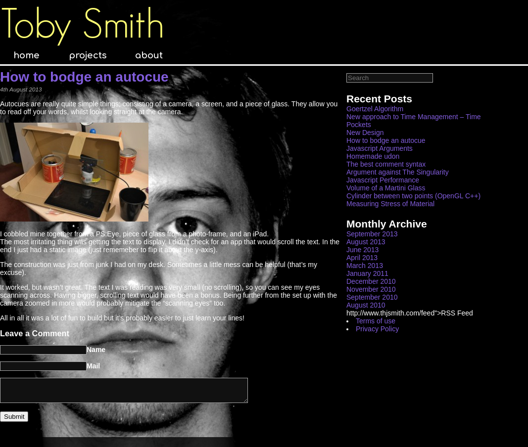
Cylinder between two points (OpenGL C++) (413, 196)
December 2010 (371, 281)
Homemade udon (372, 156)
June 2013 (362, 250)
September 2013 (372, 234)
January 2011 (367, 273)
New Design (365, 132)
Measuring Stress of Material (390, 204)
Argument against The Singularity (397, 172)
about (149, 55)
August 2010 (365, 305)
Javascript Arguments (379, 148)
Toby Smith (82, 23)
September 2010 (372, 297)
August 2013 (365, 242)
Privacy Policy (377, 329)
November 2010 (371, 289)
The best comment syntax (386, 164)
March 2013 (364, 265)
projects (87, 55)
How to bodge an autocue (84, 77)
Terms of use (375, 321)
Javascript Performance (382, 180)
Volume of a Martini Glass (386, 188)
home (26, 55)
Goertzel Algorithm (374, 109)
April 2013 (362, 258)
